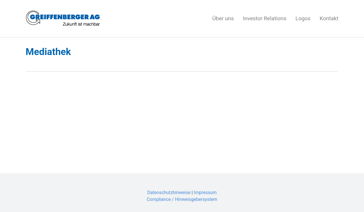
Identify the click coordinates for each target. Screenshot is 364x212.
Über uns (223, 18)
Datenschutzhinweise (169, 192)
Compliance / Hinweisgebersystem (182, 199)
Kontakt (329, 18)
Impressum (205, 192)
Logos (303, 18)
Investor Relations (264, 18)
